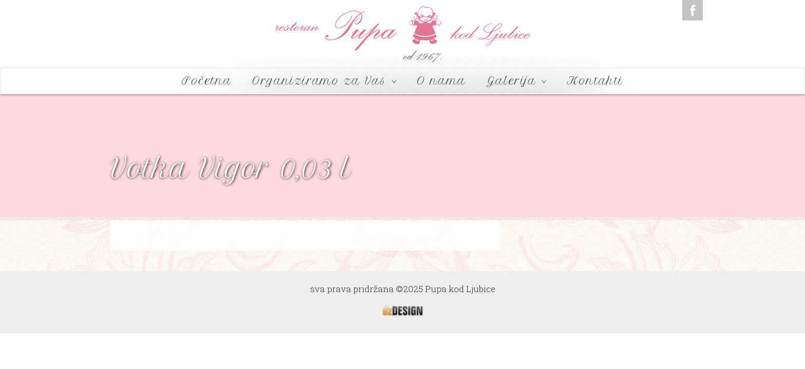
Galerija (516, 80)
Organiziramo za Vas (324, 80)
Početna (207, 80)
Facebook (692, 10)
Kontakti (595, 80)
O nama (441, 80)
